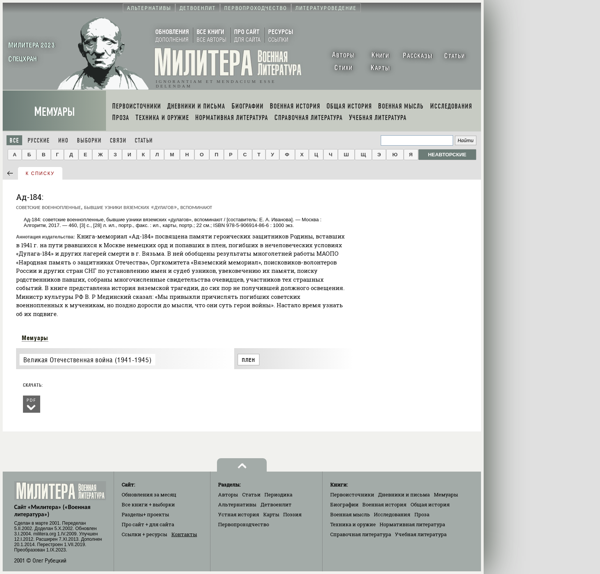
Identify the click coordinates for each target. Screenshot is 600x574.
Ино (63, 140)
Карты (271, 514)
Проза (421, 514)
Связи (118, 140)
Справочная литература (360, 534)
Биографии (344, 504)
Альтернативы (237, 504)
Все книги (148, 504)
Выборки (89, 140)
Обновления (149, 494)
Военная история (384, 504)
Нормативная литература (412, 524)
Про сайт (148, 524)
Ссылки (144, 534)
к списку (40, 173)
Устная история (238, 514)
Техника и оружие (353, 524)
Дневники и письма (404, 494)
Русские (39, 140)
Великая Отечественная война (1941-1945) (87, 360)
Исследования (392, 514)
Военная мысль (350, 514)
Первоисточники (352, 494)
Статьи (144, 140)
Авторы (228, 494)
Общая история (430, 504)
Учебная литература (421, 534)
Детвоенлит (276, 504)
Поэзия (292, 514)
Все (14, 140)
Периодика (278, 494)
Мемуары (54, 112)
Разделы (145, 514)
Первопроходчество (243, 524)
